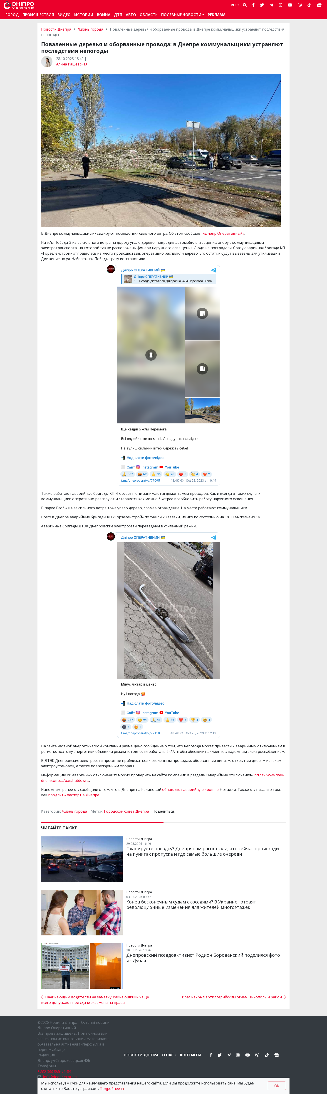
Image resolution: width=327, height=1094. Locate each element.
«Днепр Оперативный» (223, 233)
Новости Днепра (56, 29)
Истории (83, 14)
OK (276, 1085)
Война (103, 14)
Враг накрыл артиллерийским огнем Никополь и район (234, 997)
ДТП (118, 14)
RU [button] (234, 4)
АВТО (131, 14)
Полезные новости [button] (181, 14)
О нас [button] (168, 1055)
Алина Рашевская (71, 64)
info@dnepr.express (60, 1076)
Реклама (216, 14)
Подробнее (110, 1088)
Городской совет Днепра (126, 811)
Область (149, 14)
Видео (64, 14)
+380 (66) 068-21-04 (54, 1071)
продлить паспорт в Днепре (73, 794)
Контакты (190, 1055)
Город (12, 14)
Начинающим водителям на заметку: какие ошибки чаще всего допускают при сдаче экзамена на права (95, 1000)
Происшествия (38, 14)
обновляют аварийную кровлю (190, 789)
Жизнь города (90, 29)
